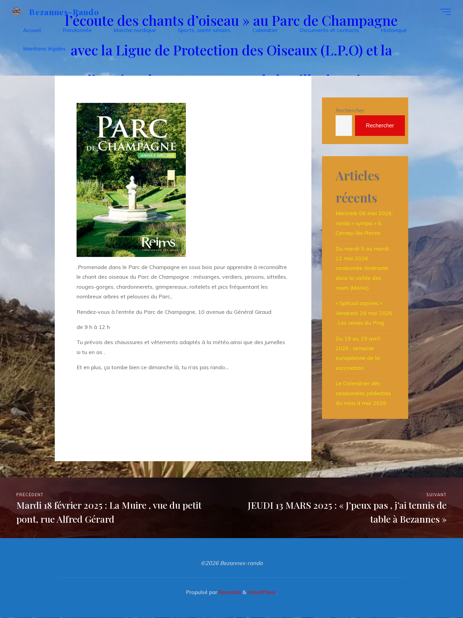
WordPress (262, 592)
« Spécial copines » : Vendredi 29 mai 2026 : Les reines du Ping (364, 313)
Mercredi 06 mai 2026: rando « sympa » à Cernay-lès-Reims (365, 223)
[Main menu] (443, 12)
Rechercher (350, 110)
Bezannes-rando (65, 12)
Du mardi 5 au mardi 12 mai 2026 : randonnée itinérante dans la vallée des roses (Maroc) (363, 268)
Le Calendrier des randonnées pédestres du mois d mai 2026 (363, 393)
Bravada (229, 592)
